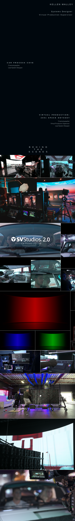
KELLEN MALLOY (61, 4)
